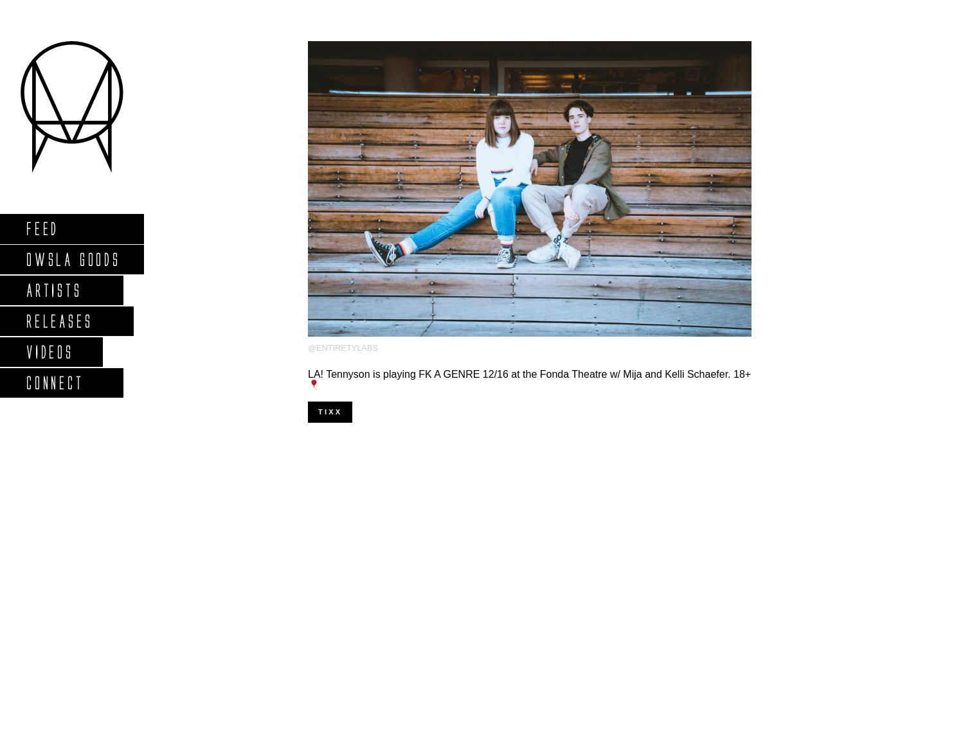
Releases (59, 321)
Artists (54, 290)
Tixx (330, 412)
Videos (49, 351)
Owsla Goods (73, 259)
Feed (42, 228)
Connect (55, 382)
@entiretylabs (343, 348)
